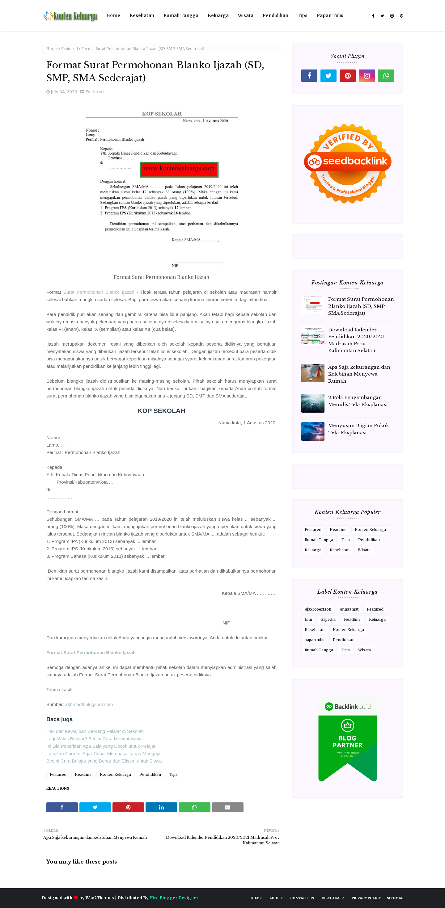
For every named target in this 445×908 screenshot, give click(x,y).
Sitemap (395, 898)
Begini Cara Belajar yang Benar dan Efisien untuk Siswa (104, 760)
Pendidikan (150, 774)
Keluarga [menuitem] (218, 15)
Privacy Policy (366, 898)
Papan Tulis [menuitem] (330, 15)
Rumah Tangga (319, 539)
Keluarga (313, 550)
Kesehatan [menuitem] (141, 15)
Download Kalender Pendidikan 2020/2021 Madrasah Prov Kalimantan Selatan (356, 340)
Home (52, 48)
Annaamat (349, 609)
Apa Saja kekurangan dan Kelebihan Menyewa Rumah (359, 374)
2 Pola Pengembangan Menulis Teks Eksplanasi (358, 400)
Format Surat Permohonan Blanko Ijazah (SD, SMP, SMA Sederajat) (361, 306)
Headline (83, 774)
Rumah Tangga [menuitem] (180, 15)
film (308, 619)
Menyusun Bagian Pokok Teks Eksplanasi (358, 428)
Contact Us (302, 898)
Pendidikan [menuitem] (275, 15)
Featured (69, 48)
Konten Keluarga (115, 774)
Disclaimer (333, 898)
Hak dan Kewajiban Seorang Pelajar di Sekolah (95, 731)
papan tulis (314, 639)
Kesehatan (340, 550)
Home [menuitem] (113, 15)
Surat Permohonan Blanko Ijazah (98, 292)
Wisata (364, 550)
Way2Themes (100, 898)
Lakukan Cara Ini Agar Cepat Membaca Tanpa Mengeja (103, 753)
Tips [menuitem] (302, 15)
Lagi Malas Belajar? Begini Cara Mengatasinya (94, 738)
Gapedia (328, 619)
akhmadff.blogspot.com (89, 704)
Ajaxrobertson (318, 609)
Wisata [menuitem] (245, 15)
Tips (173, 774)
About (275, 898)
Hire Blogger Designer (174, 898)
